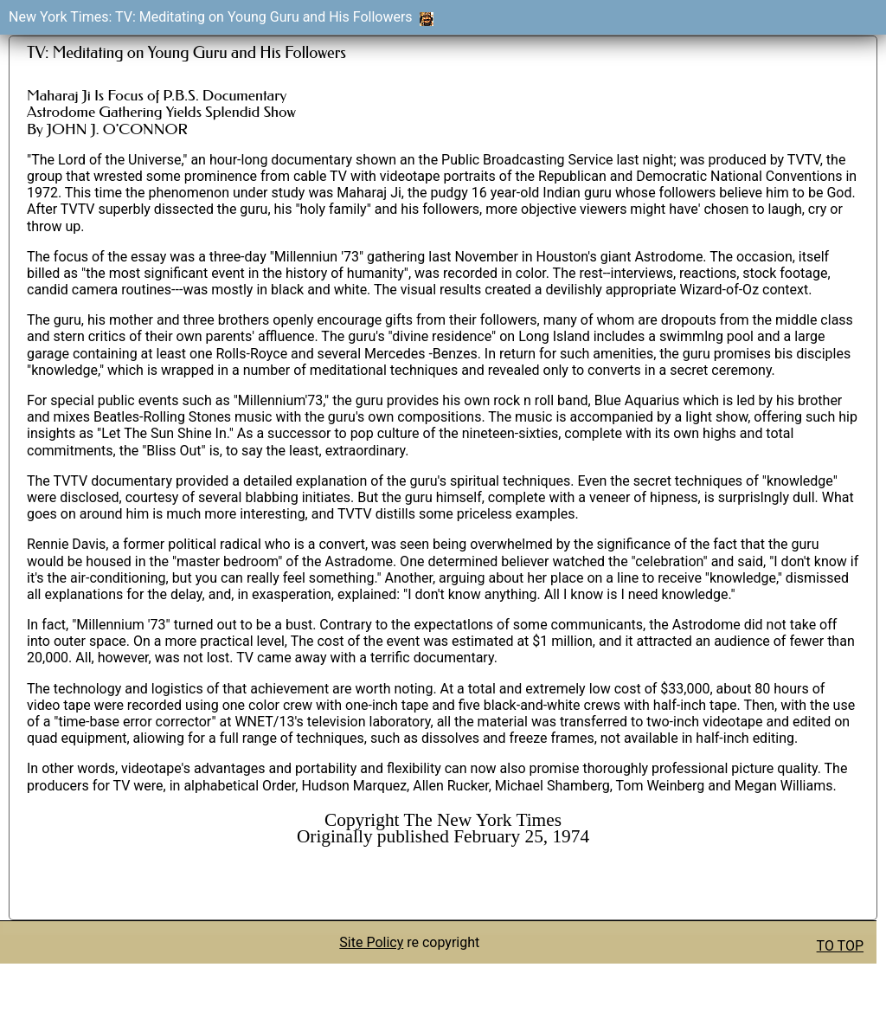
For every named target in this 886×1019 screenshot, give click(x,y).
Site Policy (371, 942)
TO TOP (840, 946)
